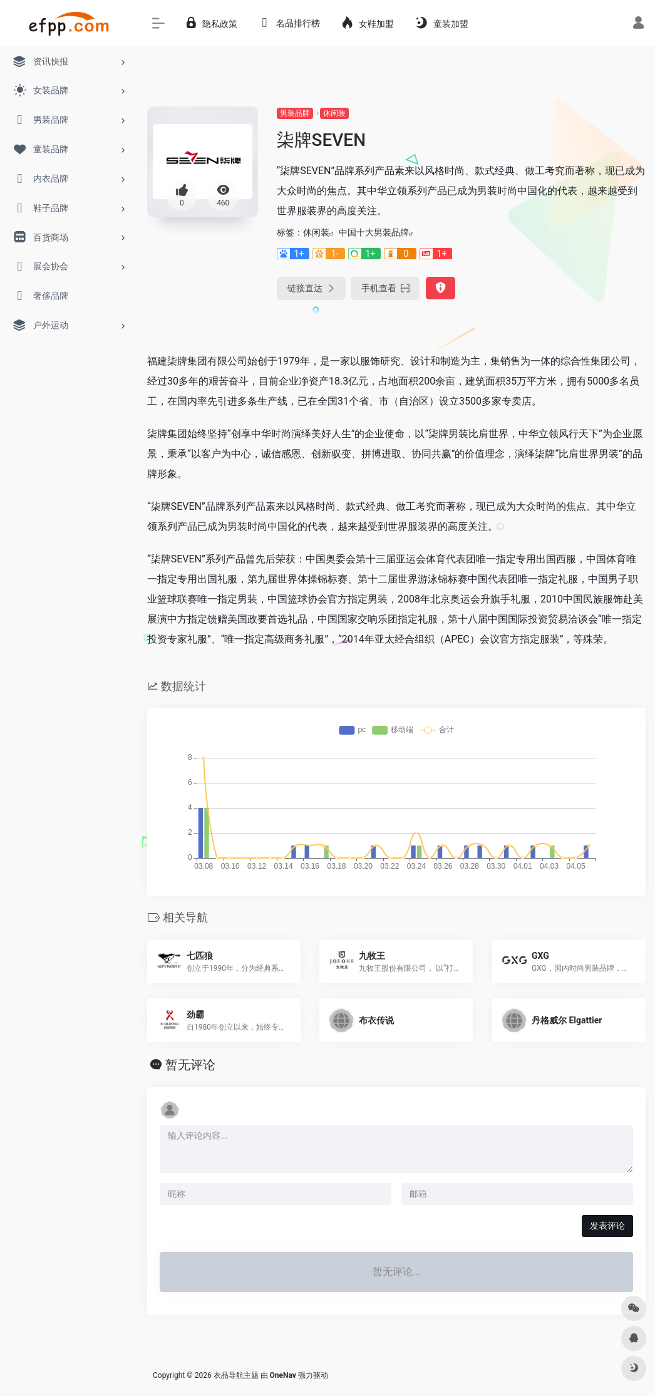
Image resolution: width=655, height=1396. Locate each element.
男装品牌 (295, 113)
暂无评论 (190, 1064)
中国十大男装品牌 (374, 232)
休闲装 (334, 113)
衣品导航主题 (236, 1375)
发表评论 (607, 1226)
